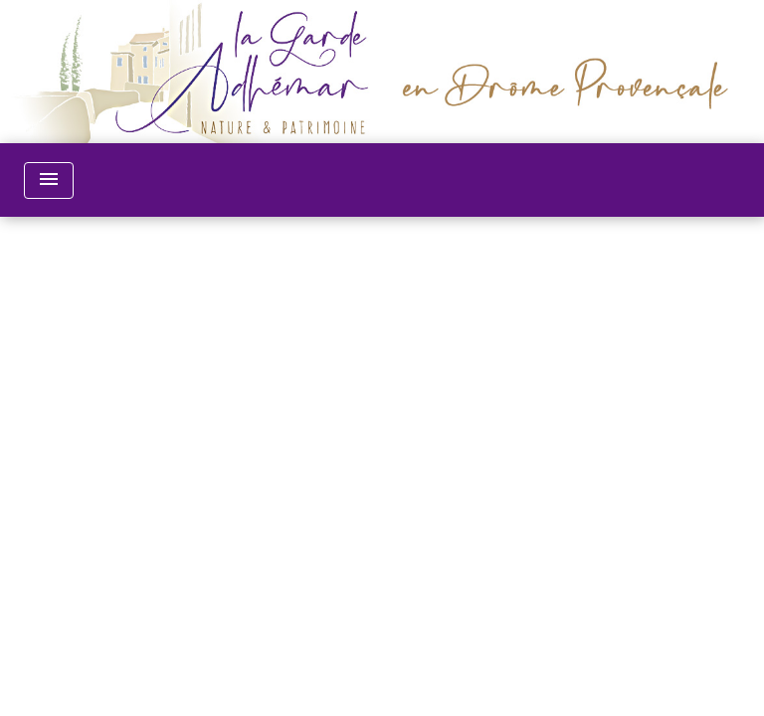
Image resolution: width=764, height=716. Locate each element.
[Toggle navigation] (49, 180)
